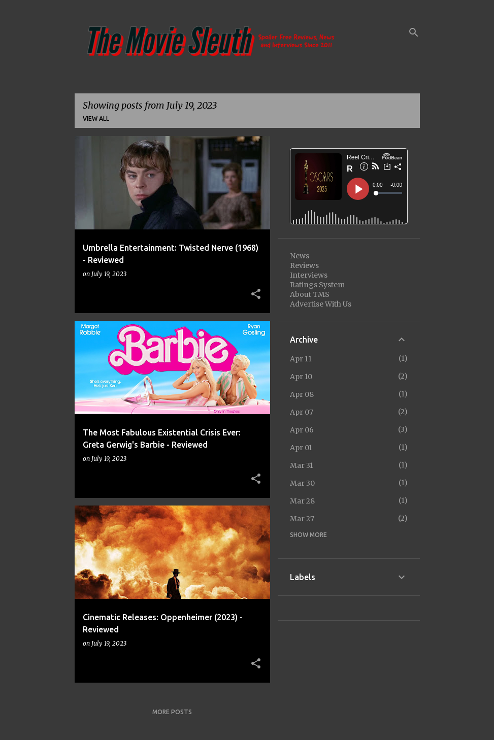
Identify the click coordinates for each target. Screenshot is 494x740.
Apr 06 (302, 429)
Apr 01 (301, 447)
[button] (256, 294)
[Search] (414, 32)
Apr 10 (301, 376)
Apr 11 (301, 358)
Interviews (308, 275)
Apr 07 (301, 412)
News (299, 255)
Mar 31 (301, 465)
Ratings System (317, 284)
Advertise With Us (320, 304)
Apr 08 (302, 394)
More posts (172, 712)
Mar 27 (302, 518)
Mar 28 (302, 501)
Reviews (304, 265)
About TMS (310, 294)
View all (96, 118)
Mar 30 (302, 483)
